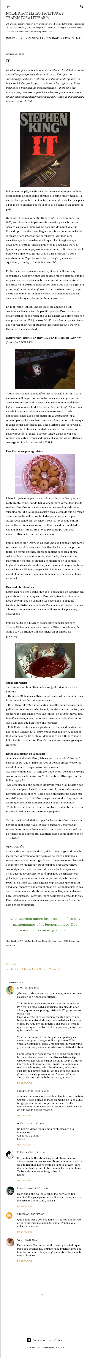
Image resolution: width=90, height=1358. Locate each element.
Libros (17, 969)
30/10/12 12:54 (38, 1123)
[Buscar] (82, 6)
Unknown (23, 1214)
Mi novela (36, 38)
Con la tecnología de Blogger (45, 1340)
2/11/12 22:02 (40, 1152)
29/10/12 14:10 (32, 987)
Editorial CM (25, 1152)
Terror (35, 969)
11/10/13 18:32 (30, 1239)
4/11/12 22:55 (41, 1188)
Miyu (20, 987)
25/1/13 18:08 (37, 1214)
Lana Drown (25, 1188)
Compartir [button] (12, 964)
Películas (26, 969)
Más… (80, 38)
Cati (19, 1239)
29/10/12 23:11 (42, 1090)
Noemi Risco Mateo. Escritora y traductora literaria (35, 15)
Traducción (55, 969)
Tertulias (43, 969)
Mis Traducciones (60, 38)
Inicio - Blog (16, 38)
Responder (24, 1083)
